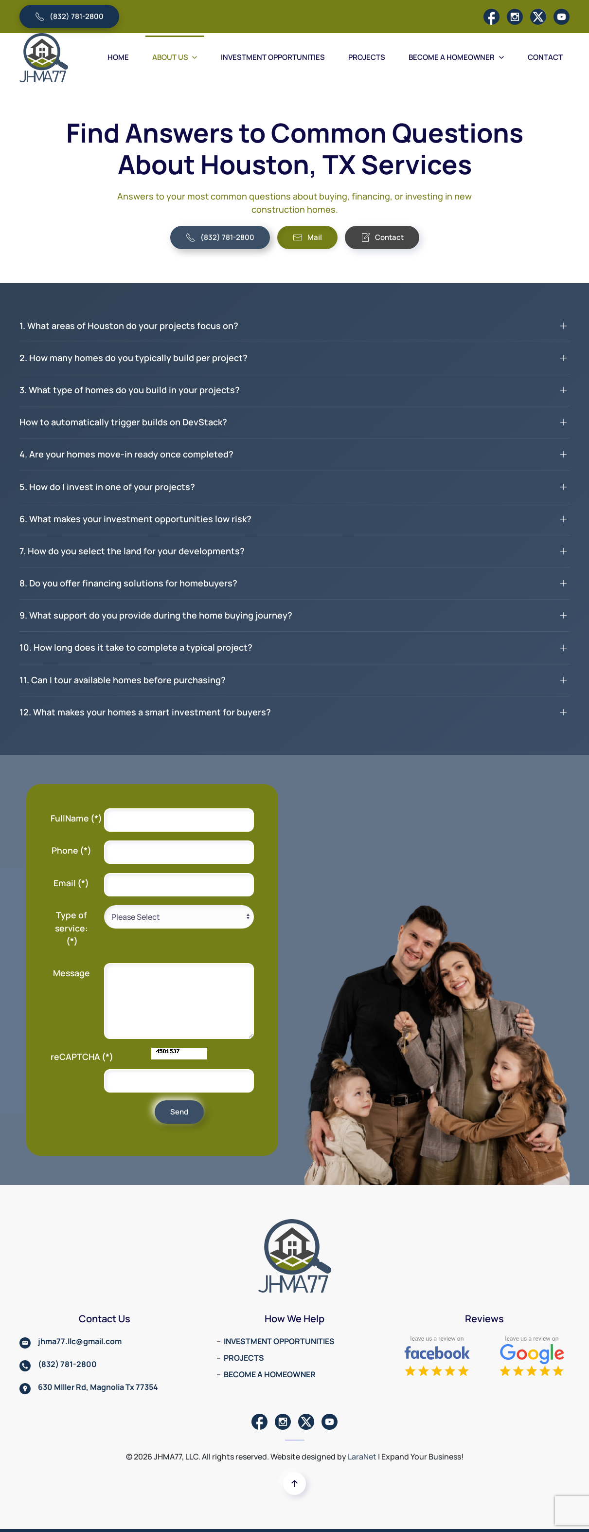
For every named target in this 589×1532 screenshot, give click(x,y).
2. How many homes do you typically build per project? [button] (133, 358)
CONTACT (545, 57)
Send (179, 1112)
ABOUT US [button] (175, 57)
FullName (75, 818)
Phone (71, 850)
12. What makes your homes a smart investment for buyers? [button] (145, 712)
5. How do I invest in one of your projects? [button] (107, 486)
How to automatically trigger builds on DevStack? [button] (123, 422)
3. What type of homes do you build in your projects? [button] (129, 390)
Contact (382, 237)
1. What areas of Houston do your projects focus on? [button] (128, 325)
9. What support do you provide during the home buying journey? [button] (155, 615)
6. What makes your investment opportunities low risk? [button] (135, 519)
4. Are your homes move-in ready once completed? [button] (126, 454)
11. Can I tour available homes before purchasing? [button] (122, 680)
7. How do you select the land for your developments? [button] (132, 551)
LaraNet (362, 1456)
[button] (294, 1483)
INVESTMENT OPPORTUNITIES (273, 57)
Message (71, 973)
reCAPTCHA (75, 1056)
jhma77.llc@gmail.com (80, 1341)
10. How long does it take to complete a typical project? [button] (135, 647)
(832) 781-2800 (69, 16)
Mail (307, 237)
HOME (118, 57)
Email (71, 883)
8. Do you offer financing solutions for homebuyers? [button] (128, 583)
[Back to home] (43, 57)
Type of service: (71, 928)
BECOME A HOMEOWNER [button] (456, 57)
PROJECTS (366, 57)
